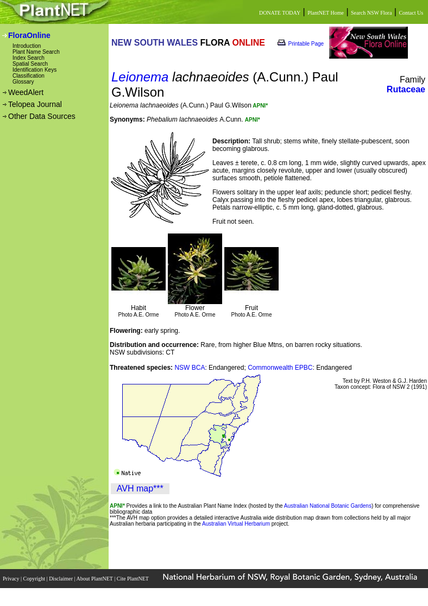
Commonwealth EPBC (280, 367)
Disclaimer (61, 579)
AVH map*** (140, 488)
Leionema (139, 77)
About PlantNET (95, 579)
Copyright (35, 579)
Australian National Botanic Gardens (328, 506)
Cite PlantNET (133, 579)
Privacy (12, 579)
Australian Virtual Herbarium (236, 524)
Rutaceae (406, 89)
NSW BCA (189, 367)
